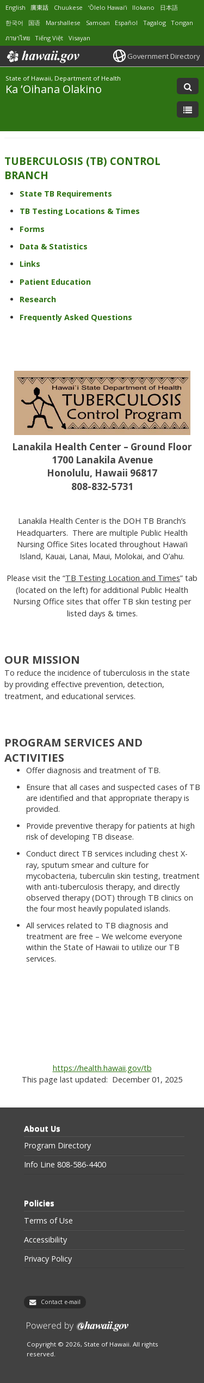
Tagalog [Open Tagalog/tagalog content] (154, 23)
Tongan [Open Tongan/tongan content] (182, 23)
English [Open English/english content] (15, 7)
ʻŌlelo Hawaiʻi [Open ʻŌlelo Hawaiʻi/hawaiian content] (107, 7)
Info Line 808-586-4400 (65, 1164)
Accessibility (45, 1240)
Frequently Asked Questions (76, 317)
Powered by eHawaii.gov (77, 1330)
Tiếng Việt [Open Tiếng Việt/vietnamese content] (49, 38)
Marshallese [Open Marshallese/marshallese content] (63, 23)
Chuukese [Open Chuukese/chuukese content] (68, 7)
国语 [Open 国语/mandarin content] (34, 23)
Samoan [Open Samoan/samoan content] (98, 23)
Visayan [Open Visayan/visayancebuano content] (79, 38)
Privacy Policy (48, 1259)
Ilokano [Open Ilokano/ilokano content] (143, 7)
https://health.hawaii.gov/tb (102, 1068)
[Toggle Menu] (188, 109)
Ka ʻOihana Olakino (53, 88)
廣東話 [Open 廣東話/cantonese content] (39, 7)
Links (30, 264)
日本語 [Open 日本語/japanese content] (169, 7)
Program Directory (57, 1145)
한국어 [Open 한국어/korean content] (14, 23)
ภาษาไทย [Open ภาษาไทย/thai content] (17, 38)
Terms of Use (48, 1221)
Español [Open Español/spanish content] (126, 23)
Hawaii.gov (42, 56)
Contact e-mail (61, 1302)
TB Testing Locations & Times (80, 211)
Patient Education (55, 282)
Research (38, 299)
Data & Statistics (54, 246)
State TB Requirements (66, 193)
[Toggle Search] (188, 86)
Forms (32, 229)
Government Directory (163, 56)
